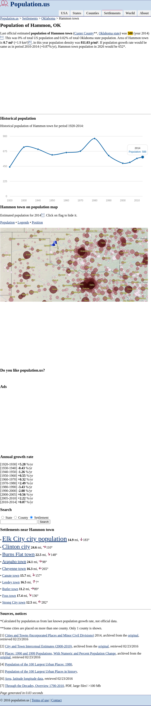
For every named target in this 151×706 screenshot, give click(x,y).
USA (64, 13)
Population (7, 222)
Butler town (10, 589)
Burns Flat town (18, 554)
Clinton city (16, 546)
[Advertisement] (75, 81)
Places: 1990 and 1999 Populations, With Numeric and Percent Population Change (60, 653)
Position (37, 222)
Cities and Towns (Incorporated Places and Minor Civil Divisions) (49, 635)
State (7, 517)
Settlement (39, 517)
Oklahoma (48, 18)
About (144, 13)
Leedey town (11, 582)
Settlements (112, 13)
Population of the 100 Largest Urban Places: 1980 (38, 664)
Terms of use (40, 700)
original (133, 635)
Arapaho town (14, 561)
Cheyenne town (14, 569)
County (21, 517)
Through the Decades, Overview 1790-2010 (34, 686)
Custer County (84, 33)
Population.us (30, 4)
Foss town (9, 595)
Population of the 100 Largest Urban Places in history (41, 671)
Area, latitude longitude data (24, 678)
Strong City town (13, 602)
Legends (23, 222)
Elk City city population (34, 538)
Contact (56, 700)
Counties (92, 13)
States (77, 13)
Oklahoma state (109, 33)
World (130, 13)
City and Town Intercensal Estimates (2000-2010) (38, 646)
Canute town (10, 575)
